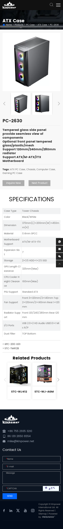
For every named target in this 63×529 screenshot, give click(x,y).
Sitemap (42, 514)
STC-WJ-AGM (44, 391)
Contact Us (12, 450)
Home (9, 25)
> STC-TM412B (11, 348)
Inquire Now (13, 183)
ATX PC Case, (18, 169)
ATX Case (42, 25)
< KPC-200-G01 (11, 344)
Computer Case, (46, 169)
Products (19, 25)
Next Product (39, 183)
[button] (4, 103)
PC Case (30, 25)
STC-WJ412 (19, 391)
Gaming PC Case (12, 173)
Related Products (32, 358)
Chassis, (31, 169)
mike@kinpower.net (20, 441)
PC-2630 (54, 25)
